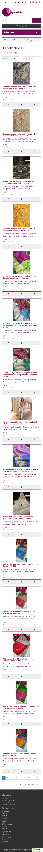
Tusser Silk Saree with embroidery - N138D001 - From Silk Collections (18, 182)
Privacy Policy (6, 802)
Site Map (4, 816)
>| (4, 781)
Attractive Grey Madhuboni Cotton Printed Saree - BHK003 (18, 660)
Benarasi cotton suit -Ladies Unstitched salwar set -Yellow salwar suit (20, 230)
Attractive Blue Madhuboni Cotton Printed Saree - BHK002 (21, 565)
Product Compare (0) (10, 53)
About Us (5, 798)
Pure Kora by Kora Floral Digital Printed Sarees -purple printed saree (20, 277)
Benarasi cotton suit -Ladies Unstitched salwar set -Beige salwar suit (20, 135)
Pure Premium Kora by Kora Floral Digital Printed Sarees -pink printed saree (20, 470)
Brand (13, 40)
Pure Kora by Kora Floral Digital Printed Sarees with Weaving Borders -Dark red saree (20, 325)
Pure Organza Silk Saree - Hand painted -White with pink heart (20, 423)
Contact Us (5, 811)
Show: (26, 58)
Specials (4, 829)
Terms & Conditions (8, 805)
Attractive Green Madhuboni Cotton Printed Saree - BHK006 (19, 612)
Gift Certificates (7, 824)
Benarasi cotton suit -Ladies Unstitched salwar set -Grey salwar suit (20, 87)
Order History (6, 837)
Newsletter (5, 842)
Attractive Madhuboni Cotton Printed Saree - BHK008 (19, 754)
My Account (5, 835)
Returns (4, 813)
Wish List (4, 839)
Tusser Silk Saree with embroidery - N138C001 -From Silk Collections (18, 518)
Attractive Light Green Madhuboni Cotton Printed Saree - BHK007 (21, 707)
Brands (4, 822)
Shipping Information (8, 800)
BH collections (24, 40)
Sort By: (5, 58)
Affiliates (4, 826)
